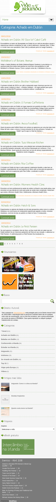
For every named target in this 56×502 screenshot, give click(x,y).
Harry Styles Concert (11, 483)
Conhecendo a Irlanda (9, 343)
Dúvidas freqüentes (18, 396)
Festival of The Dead (11, 475)
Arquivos (4, 426)
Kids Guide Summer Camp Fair (14, 478)
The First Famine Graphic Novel (14, 485)
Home (5, 19)
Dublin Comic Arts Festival (12, 488)
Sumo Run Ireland (10, 495)
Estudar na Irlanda (8, 347)
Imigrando (5, 351)
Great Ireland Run (10, 481)
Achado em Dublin (8, 335)
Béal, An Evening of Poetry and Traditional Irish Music (17, 491)
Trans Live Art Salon (10, 473)
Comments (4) (50, 237)
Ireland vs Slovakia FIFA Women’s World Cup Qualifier (16, 465)
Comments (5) (50, 113)
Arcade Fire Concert (11, 468)
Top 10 (3, 363)
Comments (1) (50, 93)
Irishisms (4, 355)
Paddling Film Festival (11, 471)
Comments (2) (50, 51)
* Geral (3, 331)
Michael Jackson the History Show (15, 497)
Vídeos (4, 371)
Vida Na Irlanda (28, 7)
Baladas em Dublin (8, 339)
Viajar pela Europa (8, 367)
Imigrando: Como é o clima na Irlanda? (24, 383)
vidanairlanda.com (19, 313)
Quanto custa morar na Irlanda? (22, 408)
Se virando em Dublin (9, 359)
